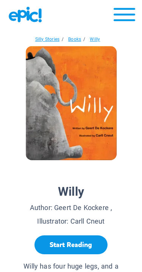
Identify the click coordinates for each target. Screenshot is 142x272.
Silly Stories (47, 39)
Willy (95, 39)
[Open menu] (124, 16)
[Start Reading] (71, 244)
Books (74, 39)
